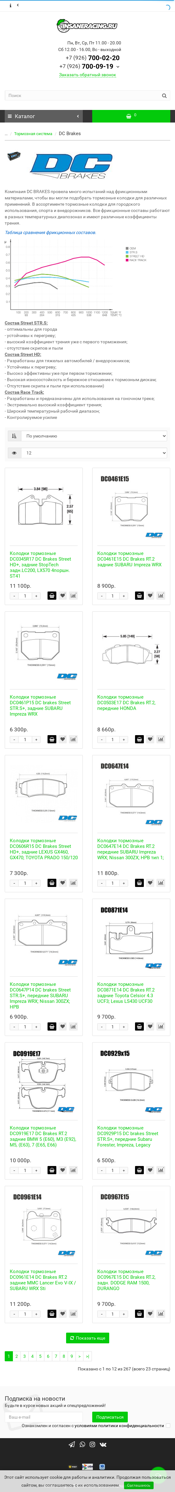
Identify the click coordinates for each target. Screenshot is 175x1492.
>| (87, 1356)
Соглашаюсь (138, 1485)
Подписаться (110, 1417)
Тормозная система (33, 133)
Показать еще (87, 1338)
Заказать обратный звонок (87, 74)
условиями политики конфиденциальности (119, 1425)
